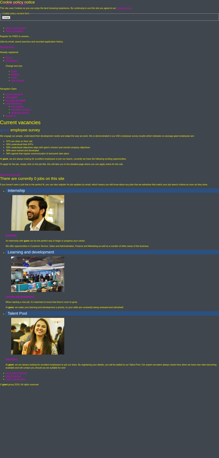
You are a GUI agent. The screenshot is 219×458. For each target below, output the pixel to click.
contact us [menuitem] (11, 185)
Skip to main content (16, 28)
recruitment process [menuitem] (21, 179)
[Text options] (11, 60)
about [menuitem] (11, 167)
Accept (6, 17)
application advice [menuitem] (20, 182)
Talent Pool (11, 429)
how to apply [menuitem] (17, 176)
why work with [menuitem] (15, 170)
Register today (7, 47)
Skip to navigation (14, 31)
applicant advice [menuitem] (14, 173)
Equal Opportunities (15, 449)
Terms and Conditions (16, 443)
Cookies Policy (123, 8)
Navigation (8, 158)
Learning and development (20, 366)
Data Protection (13, 446)
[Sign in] (9, 57)
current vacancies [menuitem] (14, 164)
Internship (11, 305)
